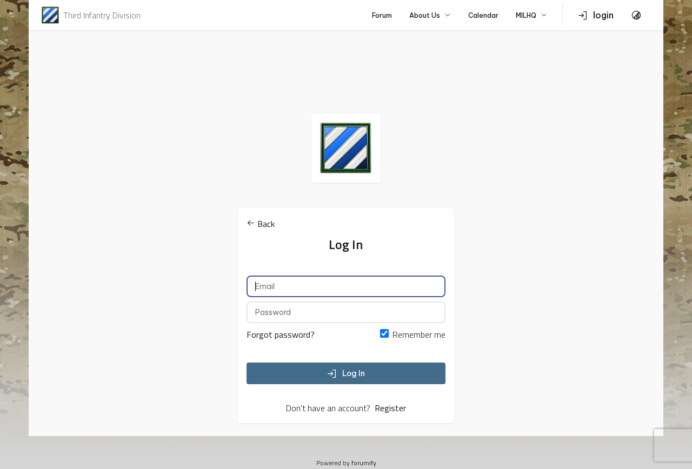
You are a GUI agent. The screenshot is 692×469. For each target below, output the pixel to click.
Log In (346, 373)
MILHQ (531, 15)
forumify (363, 463)
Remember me (418, 334)
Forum (382, 15)
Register (390, 407)
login (596, 15)
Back (261, 223)
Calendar (483, 15)
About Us (430, 15)
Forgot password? (281, 334)
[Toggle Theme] (636, 15)
